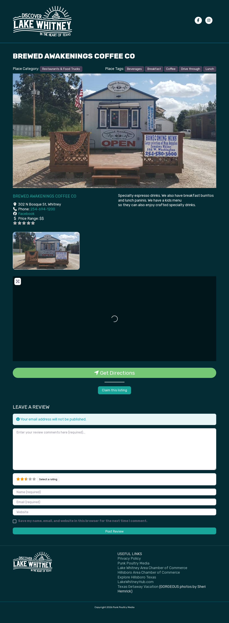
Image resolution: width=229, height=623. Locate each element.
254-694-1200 (42, 219)
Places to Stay (103, 47)
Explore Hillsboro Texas (136, 587)
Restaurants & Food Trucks (61, 79)
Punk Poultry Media (133, 573)
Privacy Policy (160, 47)
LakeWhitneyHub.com (135, 592)
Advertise (180, 47)
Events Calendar (26, 47)
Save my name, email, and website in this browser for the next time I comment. (82, 531)
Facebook (26, 224)
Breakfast (154, 79)
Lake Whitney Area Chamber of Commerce (152, 578)
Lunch (209, 79)
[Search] (212, 47)
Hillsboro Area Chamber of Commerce (148, 582)
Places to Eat (76, 47)
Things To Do (50, 47)
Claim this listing (114, 400)
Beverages (134, 79)
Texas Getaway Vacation (137, 596)
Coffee (171, 79)
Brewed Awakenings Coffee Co (44, 206)
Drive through (190, 79)
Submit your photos (133, 47)
